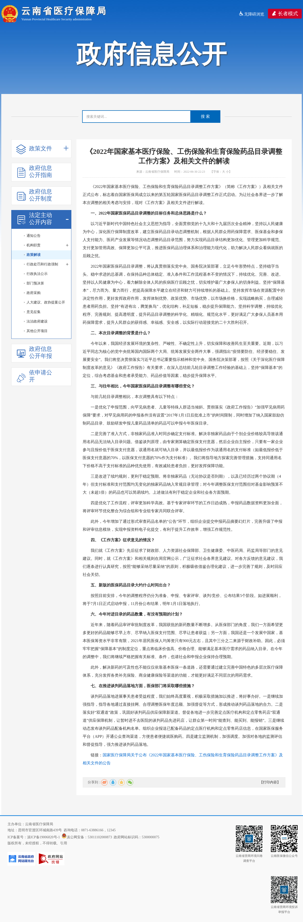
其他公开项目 (37, 331)
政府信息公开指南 (34, 171)
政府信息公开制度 (34, 195)
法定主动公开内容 (42, 218)
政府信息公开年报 (34, 352)
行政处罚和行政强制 (48, 264)
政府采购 (34, 293)
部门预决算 (35, 283)
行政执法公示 (37, 274)
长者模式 (285, 13)
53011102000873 (100, 837)
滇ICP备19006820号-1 (43, 837)
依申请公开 (34, 376)
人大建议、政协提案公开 (46, 302)
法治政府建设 (37, 321)
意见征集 (34, 312)
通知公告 (34, 236)
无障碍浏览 (251, 14)
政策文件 (42, 149)
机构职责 (48, 245)
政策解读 (34, 255)
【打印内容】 (269, 782)
